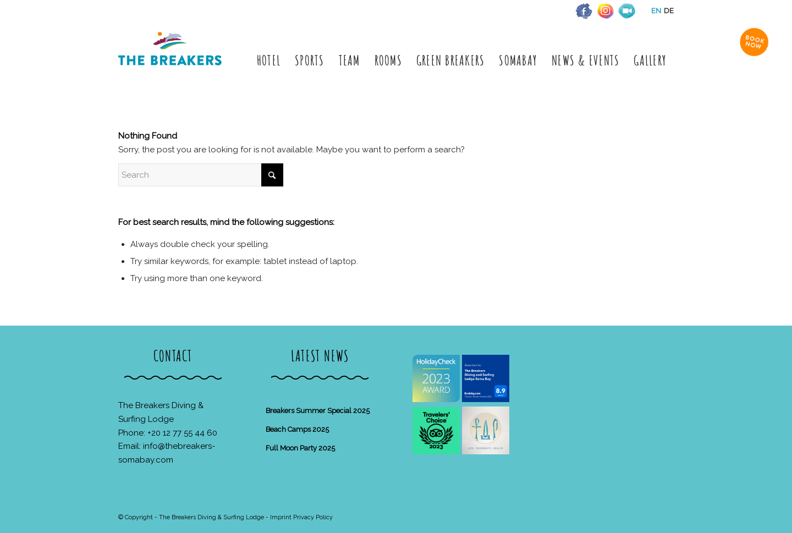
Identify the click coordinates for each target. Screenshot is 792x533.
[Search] (200, 174)
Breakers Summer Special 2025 (318, 410)
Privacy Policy (313, 517)
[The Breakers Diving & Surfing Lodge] (172, 60)
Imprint (281, 517)
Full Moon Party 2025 (300, 448)
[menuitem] (269, 60)
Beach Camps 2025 (297, 429)
